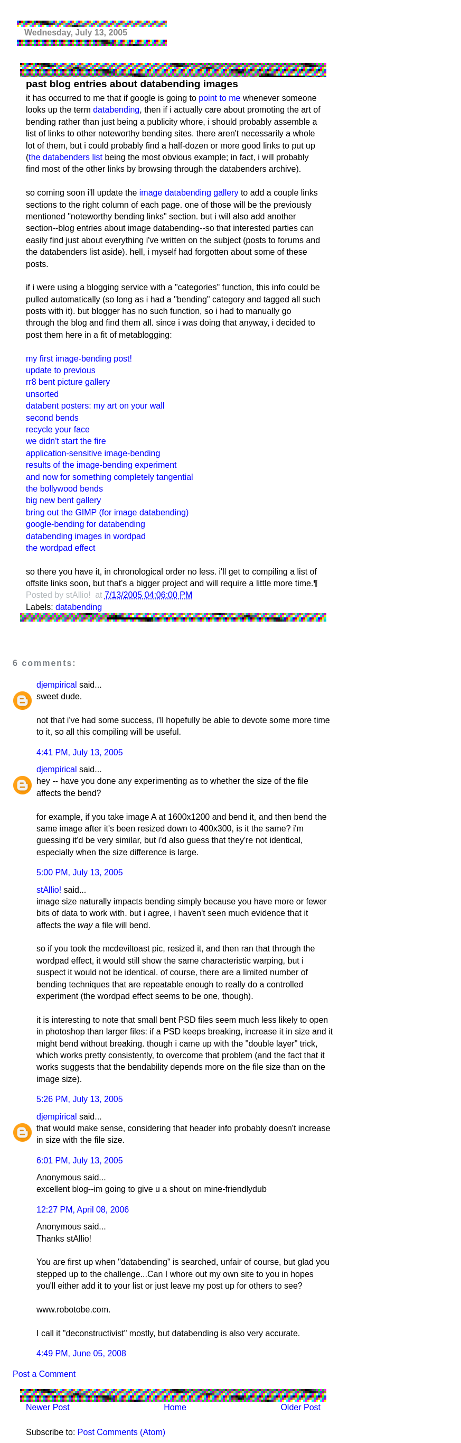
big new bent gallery (63, 500)
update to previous (61, 370)
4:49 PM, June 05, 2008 (81, 1353)
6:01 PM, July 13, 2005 (79, 1160)
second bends (52, 417)
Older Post (300, 1407)
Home (175, 1407)
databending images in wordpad (86, 536)
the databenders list (65, 157)
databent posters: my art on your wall (95, 405)
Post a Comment (44, 1374)
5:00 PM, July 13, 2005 (79, 872)
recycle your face (58, 429)
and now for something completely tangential (109, 477)
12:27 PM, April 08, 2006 (82, 1209)
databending (116, 109)
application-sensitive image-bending (93, 453)
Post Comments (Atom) (121, 1432)
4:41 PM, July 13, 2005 (79, 752)
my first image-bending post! (79, 358)
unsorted (42, 394)
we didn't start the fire (66, 441)
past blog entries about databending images (132, 83)
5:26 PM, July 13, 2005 (79, 1099)
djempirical (56, 684)
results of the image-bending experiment (101, 464)
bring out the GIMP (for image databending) (107, 512)
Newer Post (48, 1407)
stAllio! (48, 889)
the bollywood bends (64, 488)
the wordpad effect (60, 547)
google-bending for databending (85, 524)
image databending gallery (189, 192)
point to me (219, 98)
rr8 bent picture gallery (68, 381)
